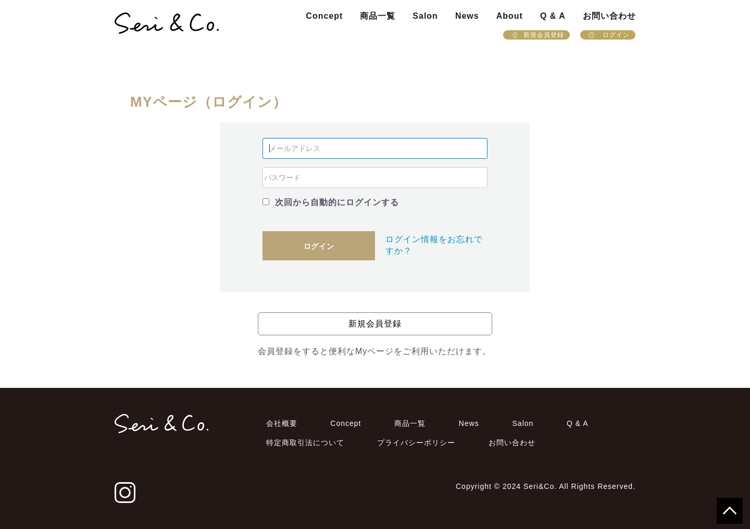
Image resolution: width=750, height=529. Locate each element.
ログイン (608, 35)
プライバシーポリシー (416, 442)
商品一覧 (377, 15)
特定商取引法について (305, 442)
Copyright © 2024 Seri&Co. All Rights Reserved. (545, 486)
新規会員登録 (536, 35)
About (509, 15)
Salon (425, 15)
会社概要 (281, 423)
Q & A (553, 15)
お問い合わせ (609, 15)
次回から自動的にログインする (337, 202)
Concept (324, 15)
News (467, 15)
